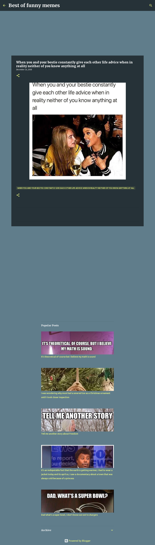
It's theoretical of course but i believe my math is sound (68, 357)
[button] (18, 76)
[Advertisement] (77, 33)
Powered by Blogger (77, 540)
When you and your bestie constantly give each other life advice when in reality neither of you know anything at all (75, 188)
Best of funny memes (34, 5)
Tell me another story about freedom (59, 434)
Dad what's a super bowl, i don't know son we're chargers (69, 515)
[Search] (151, 5)
